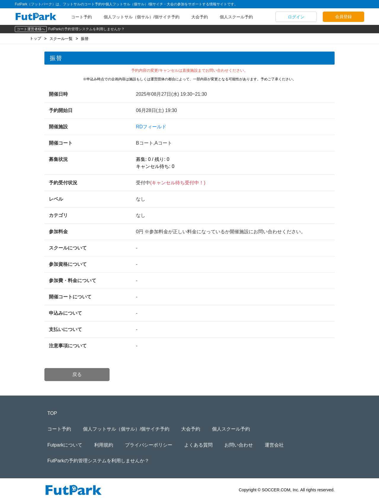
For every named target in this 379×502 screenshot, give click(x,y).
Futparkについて (64, 444)
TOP (52, 413)
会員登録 (343, 16)
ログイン (296, 17)
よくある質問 (198, 444)
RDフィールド (151, 126)
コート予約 (81, 17)
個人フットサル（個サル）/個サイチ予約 (141, 17)
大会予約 (199, 17)
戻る (77, 374)
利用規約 (103, 444)
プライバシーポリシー (148, 444)
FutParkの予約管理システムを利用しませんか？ (86, 29)
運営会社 (274, 444)
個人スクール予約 (236, 17)
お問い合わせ (238, 444)
